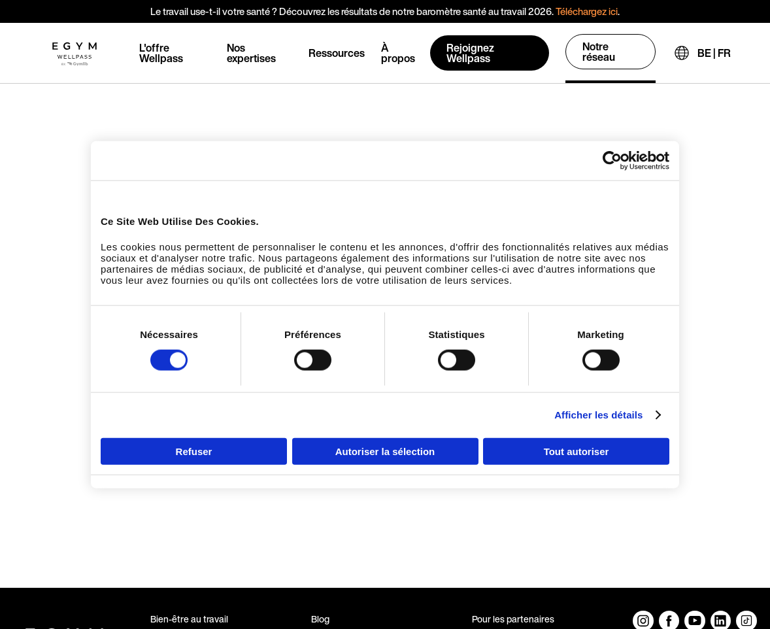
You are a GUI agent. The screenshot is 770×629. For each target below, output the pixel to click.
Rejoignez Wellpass (470, 53)
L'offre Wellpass (161, 53)
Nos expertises (251, 53)
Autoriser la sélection (385, 450)
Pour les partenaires (513, 619)
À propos (398, 53)
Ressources (337, 53)
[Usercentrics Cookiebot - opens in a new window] (612, 161)
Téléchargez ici (587, 11)
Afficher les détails (598, 414)
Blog (320, 619)
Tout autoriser (576, 450)
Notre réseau (598, 52)
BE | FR (714, 53)
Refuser (194, 450)
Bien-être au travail (189, 619)
